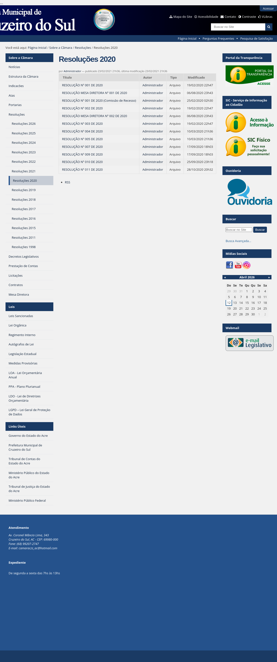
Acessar (268, 8)
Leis (12, 307)
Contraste (249, 16)
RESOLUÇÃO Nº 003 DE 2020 (82, 123)
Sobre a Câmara (60, 47)
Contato (230, 16)
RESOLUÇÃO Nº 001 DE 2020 (82, 85)
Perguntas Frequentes (218, 38)
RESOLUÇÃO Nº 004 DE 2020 (82, 131)
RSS (67, 182)
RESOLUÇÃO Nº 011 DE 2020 (82, 169)
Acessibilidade (208, 16)
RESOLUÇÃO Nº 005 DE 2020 (82, 139)
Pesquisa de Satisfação (256, 38)
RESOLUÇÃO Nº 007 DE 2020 (82, 146)
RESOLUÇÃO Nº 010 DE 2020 (82, 162)
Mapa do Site (182, 16)
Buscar (231, 219)
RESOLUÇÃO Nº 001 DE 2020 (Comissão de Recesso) (99, 100)
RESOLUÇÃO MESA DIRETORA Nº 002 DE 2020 (94, 116)
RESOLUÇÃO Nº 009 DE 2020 (82, 154)
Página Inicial (187, 38)
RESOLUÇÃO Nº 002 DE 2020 (82, 108)
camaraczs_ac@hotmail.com (38, 548)
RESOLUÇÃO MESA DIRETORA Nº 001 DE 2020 (94, 93)
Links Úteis (17, 426)
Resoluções (83, 47)
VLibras (267, 16)
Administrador (72, 71)
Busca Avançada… (238, 241)
